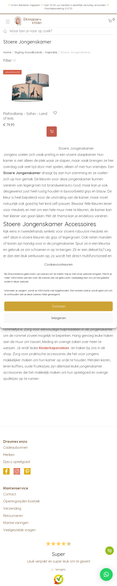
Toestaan (59, 306)
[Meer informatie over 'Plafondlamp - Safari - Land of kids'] (52, 131)
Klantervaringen (15, 523)
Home (7, 52)
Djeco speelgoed (16, 462)
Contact (9, 494)
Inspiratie (51, 52)
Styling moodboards (28, 52)
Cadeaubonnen (15, 447)
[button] (106, 574)
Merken (9, 455)
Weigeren (58, 318)
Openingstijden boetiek (21, 501)
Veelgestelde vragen (19, 530)
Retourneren (13, 516)
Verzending (12, 508)
